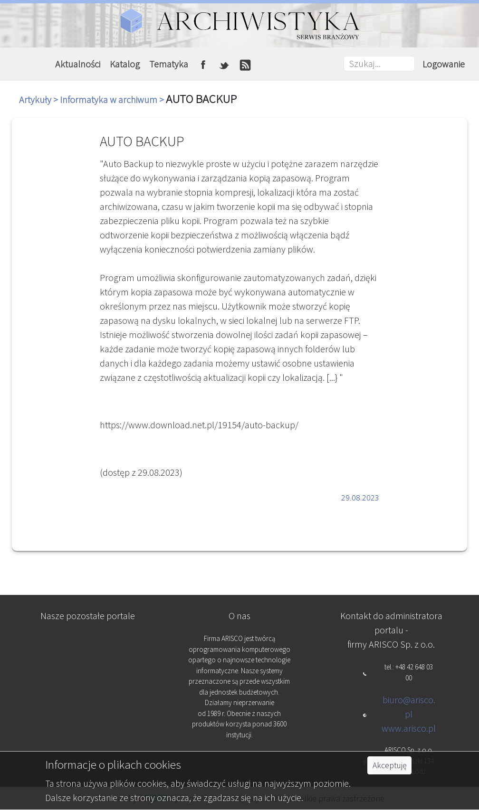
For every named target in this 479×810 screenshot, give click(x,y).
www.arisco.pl (409, 728)
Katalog (125, 64)
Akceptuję (389, 765)
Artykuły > (39, 99)
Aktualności (77, 64)
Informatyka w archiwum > (113, 99)
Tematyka (168, 64)
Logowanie (443, 64)
